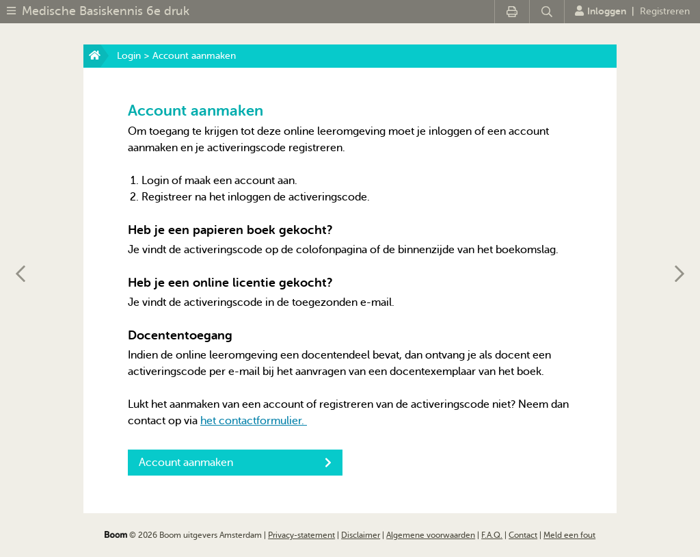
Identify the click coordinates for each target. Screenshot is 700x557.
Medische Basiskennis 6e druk (105, 11)
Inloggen (600, 10)
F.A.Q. (491, 535)
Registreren (665, 11)
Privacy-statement (301, 535)
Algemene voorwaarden (430, 535)
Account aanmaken (235, 462)
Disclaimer (360, 535)
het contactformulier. (253, 421)
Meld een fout (569, 535)
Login (129, 56)
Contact (523, 535)
